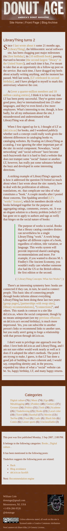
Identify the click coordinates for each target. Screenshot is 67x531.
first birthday (16, 56)
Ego (46, 400)
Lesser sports (29, 422)
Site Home (16, 22)
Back (12, 465)
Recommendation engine (21, 478)
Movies (48, 414)
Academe (55, 407)
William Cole (9, 496)
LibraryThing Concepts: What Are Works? (39, 279)
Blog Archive (50, 22)
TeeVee (14, 418)
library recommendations (18, 307)
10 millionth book (40, 56)
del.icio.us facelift (19, 472)
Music (34, 400)
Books (39, 411)
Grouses (14, 407)
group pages (11, 303)
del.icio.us (10, 130)
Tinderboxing (23, 411)
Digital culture (17, 400)
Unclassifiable (48, 422)
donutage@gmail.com (14, 500)
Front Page (32, 22)
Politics (29, 407)
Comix (13, 422)
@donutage (8, 512)
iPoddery (35, 404)
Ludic (37, 418)
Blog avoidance (18, 469)
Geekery (50, 404)
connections (44, 307)
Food (26, 418)
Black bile (51, 418)
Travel (19, 414)
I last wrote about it (24, 45)
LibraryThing (16, 49)
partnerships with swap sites (37, 303)
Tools (41, 407)
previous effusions (49, 317)
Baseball (33, 414)
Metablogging (17, 404)
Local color (55, 411)
